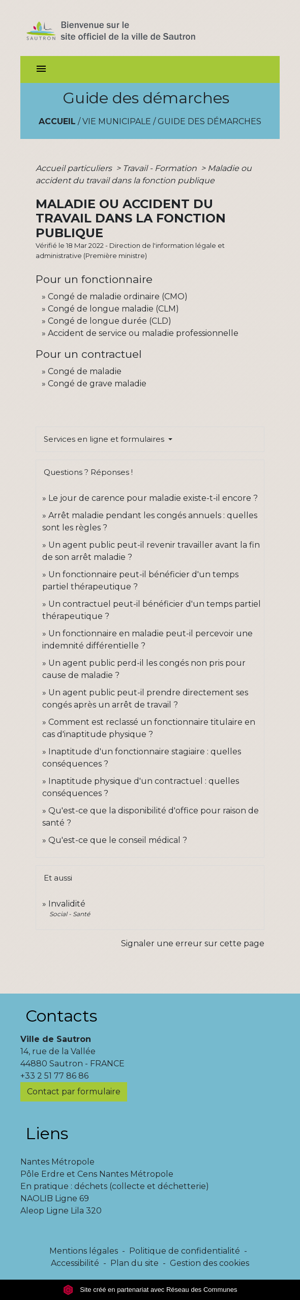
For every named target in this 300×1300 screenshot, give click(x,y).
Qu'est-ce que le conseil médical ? (117, 840)
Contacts (61, 1016)
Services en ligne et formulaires (105, 439)
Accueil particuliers (75, 168)
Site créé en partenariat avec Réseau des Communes (150, 1289)
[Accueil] (129, 28)
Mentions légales (83, 1251)
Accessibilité (75, 1263)
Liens (46, 1133)
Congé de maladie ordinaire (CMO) (118, 296)
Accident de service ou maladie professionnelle (143, 333)
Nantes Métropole (57, 1162)
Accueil (57, 121)
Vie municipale (116, 121)
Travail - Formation (161, 168)
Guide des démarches (209, 121)
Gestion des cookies (209, 1263)
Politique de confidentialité (184, 1251)
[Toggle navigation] (41, 69)
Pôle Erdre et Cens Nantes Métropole (96, 1174)
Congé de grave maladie (97, 383)
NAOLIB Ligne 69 (54, 1198)
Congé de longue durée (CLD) (109, 321)
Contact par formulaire (74, 1091)
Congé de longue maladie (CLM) (113, 309)
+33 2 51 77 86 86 (54, 1076)
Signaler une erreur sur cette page (192, 943)
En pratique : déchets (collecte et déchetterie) (114, 1186)
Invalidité (66, 904)
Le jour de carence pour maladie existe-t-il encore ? (153, 498)
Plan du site (134, 1263)
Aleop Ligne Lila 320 (61, 1211)
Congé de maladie (85, 371)
